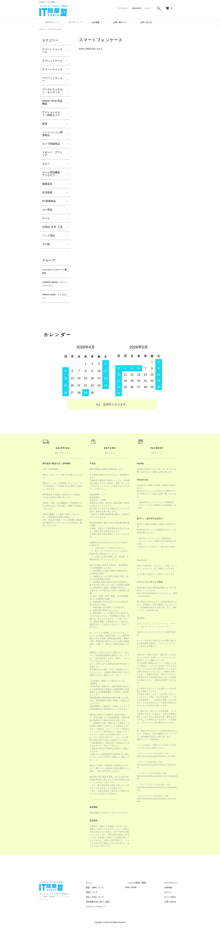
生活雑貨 (47, 192)
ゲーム (46, 218)
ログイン (148, 8)
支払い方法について (109, 907)
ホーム (41, 29)
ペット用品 (48, 235)
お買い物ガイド (120, 22)
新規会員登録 (136, 8)
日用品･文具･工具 (52, 227)
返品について (106, 902)
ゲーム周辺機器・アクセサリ (52, 174)
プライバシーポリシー (110, 916)
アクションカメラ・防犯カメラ (51, 114)
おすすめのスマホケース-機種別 (52, 272)
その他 (46, 244)
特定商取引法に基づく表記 (112, 911)
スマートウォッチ (52, 69)
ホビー (46, 163)
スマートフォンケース (56, 29)
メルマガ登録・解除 (145, 892)
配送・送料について (109, 897)
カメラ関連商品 (51, 143)
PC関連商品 (49, 201)
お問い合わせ (146, 22)
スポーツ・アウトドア (52, 154)
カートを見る (173, 907)
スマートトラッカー (52, 79)
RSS (138, 897)
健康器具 (47, 183)
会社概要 (96, 22)
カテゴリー (50, 22)
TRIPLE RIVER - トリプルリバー (53, 305)
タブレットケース (52, 60)
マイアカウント (123, 8)
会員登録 (171, 897)
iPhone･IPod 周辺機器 (52, 102)
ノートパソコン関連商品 (52, 134)
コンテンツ (73, 22)
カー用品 (47, 209)
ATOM (144, 897)
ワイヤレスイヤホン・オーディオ (52, 91)
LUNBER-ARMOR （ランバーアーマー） (52, 289)
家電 (44, 123)
